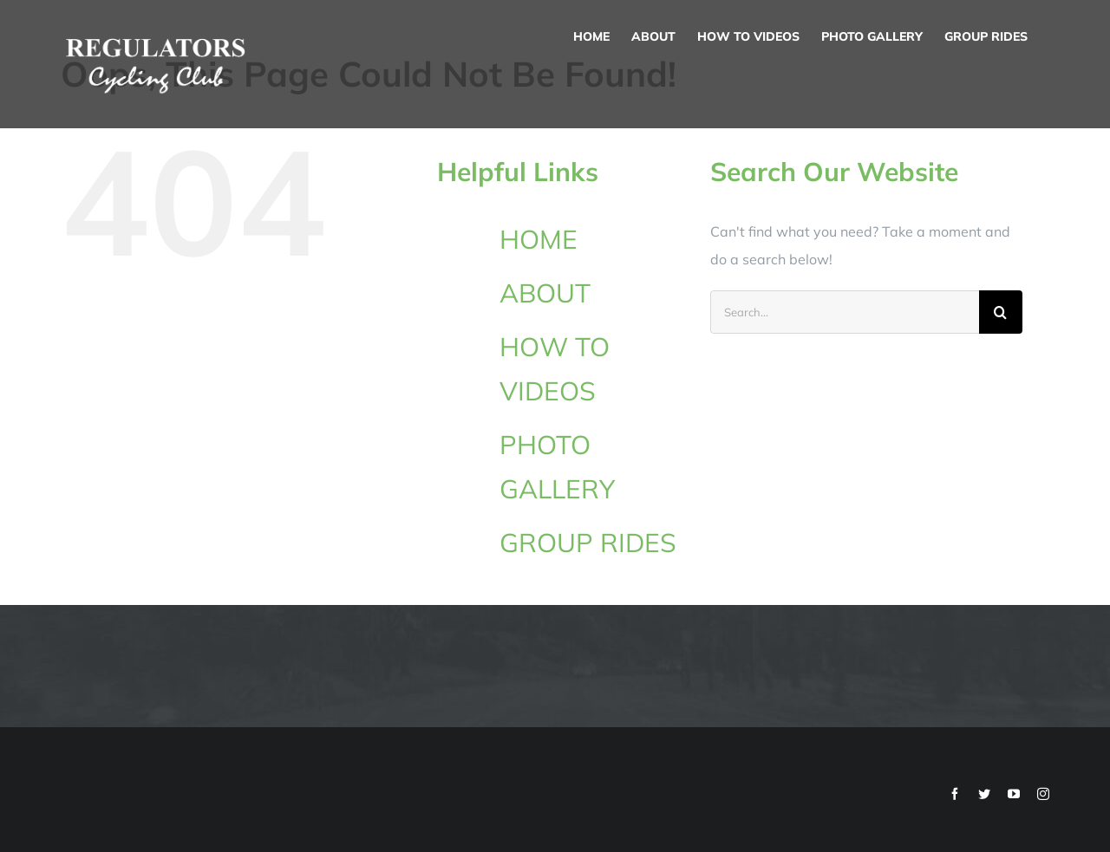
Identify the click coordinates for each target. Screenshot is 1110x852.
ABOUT (545, 292)
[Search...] (844, 312)
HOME (539, 239)
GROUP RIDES (588, 542)
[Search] (1000, 312)
